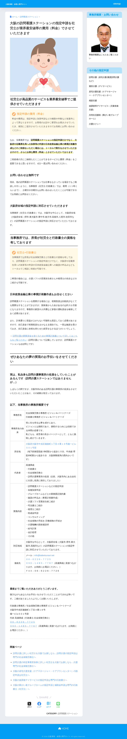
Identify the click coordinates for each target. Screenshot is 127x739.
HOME (63, 728)
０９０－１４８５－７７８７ (39, 563)
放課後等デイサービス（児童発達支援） (103, 109)
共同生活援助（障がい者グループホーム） (103, 118)
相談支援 (93, 101)
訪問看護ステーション (68, 713)
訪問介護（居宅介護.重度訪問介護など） (104, 79)
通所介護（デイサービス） (101, 87)
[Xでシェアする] (29, 705)
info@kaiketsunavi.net (44, 555)
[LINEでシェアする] (58, 705)
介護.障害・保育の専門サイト (25, 4)
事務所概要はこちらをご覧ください (103, 57)
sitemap (117, 4)
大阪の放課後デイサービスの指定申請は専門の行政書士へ (40, 680)
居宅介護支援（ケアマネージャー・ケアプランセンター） (103, 94)
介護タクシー (95, 125)
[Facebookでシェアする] (39, 705)
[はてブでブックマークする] (48, 705)
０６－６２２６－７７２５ (38, 559)
